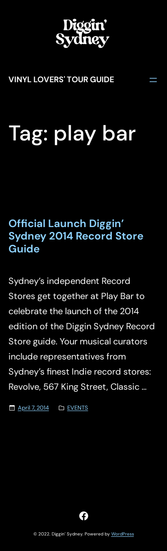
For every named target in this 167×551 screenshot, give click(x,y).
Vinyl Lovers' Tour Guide (61, 79)
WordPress (122, 534)
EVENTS (77, 407)
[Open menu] (153, 80)
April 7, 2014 (33, 407)
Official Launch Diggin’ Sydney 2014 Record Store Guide (75, 236)
